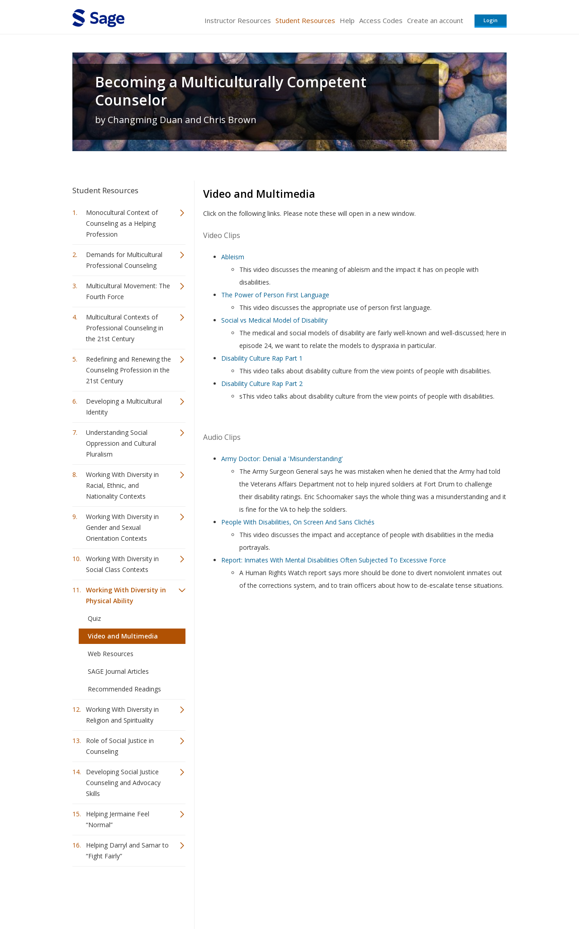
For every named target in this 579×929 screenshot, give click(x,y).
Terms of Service (341, 895)
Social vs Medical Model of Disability (274, 320)
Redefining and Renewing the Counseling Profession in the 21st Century (128, 370)
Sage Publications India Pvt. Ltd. (203, 895)
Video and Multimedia (123, 636)
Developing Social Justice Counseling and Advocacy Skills (123, 782)
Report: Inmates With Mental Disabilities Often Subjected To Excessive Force (333, 560)
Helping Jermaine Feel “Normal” (117, 819)
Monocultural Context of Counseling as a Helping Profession (122, 223)
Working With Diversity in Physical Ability (126, 595)
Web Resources (110, 653)
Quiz (94, 618)
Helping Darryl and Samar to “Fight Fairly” (127, 850)
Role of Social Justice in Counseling (120, 746)
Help (347, 20)
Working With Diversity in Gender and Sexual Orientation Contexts (122, 527)
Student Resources (305, 20)
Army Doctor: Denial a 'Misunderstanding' (282, 458)
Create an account (435, 20)
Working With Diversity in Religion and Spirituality (122, 714)
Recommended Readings (124, 689)
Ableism (232, 256)
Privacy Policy (447, 895)
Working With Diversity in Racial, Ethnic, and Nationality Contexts (122, 485)
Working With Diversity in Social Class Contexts (122, 564)
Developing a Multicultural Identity (124, 406)
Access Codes (381, 20)
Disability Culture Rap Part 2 (262, 383)
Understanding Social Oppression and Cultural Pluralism (121, 443)
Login (491, 20)
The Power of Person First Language (275, 295)
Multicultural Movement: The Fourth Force (128, 291)
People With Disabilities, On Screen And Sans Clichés (298, 522)
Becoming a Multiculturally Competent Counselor (230, 91)
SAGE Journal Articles (118, 671)
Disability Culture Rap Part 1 (262, 358)
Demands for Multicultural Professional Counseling (124, 260)
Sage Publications (124, 895)
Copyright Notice (396, 895)
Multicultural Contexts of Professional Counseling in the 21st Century (124, 328)
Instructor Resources (237, 20)
